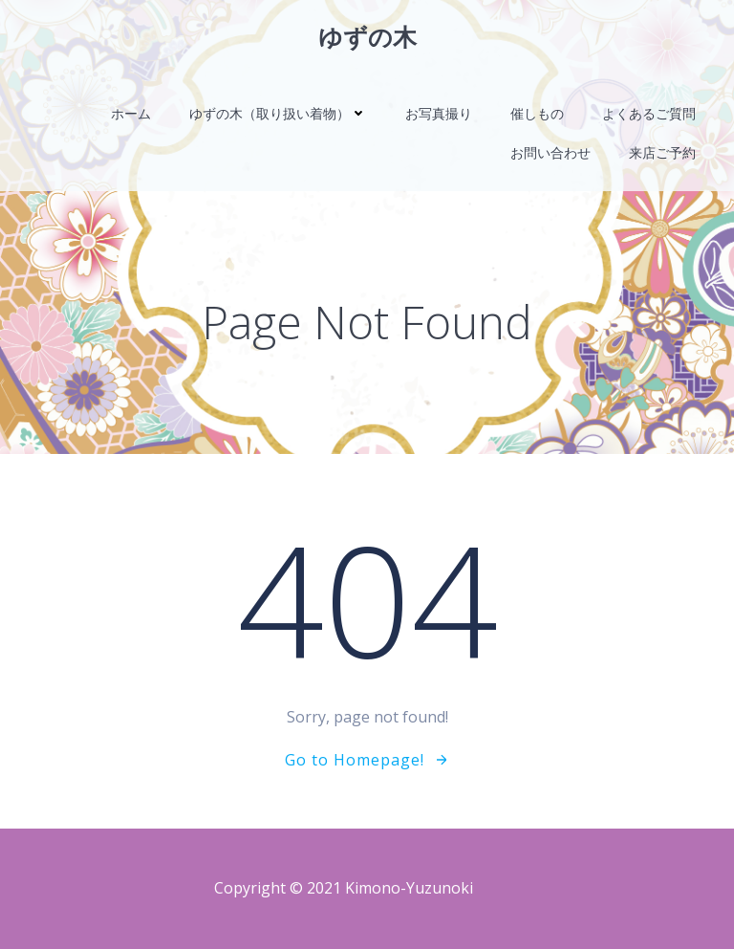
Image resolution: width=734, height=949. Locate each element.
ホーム (131, 113)
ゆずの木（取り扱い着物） (278, 113)
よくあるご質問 (649, 113)
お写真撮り (438, 113)
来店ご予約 (662, 152)
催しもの (537, 113)
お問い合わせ (550, 152)
